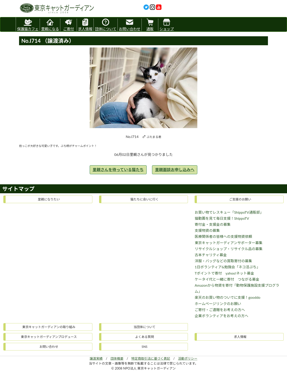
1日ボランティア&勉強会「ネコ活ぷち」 (227, 267)
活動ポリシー (187, 358)
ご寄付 (68, 25)
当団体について (145, 327)
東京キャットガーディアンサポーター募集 (228, 243)
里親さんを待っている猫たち (118, 169)
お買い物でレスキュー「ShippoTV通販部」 (229, 212)
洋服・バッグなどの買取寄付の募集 (223, 261)
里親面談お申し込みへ (174, 169)
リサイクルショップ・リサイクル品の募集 (228, 249)
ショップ (166, 25)
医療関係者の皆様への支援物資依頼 (223, 236)
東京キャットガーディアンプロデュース (49, 337)
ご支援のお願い (240, 199)
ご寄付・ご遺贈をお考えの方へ (220, 309)
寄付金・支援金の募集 (212, 224)
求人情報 (85, 25)
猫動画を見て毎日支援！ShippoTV (222, 218)
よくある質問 (144, 337)
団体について (105, 25)
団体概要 (117, 358)
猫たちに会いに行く (144, 199)
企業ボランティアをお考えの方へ (221, 316)
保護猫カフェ (28, 24)
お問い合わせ (129, 25)
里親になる (50, 25)
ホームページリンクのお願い (218, 303)
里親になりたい (49, 199)
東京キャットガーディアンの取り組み (48, 327)
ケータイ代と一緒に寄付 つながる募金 (227, 279)
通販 (150, 25)
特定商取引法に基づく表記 (150, 358)
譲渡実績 (96, 358)
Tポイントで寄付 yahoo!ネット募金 (224, 273)
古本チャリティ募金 (211, 255)
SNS (145, 346)
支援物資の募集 (207, 230)
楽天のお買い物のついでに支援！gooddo (227, 297)
